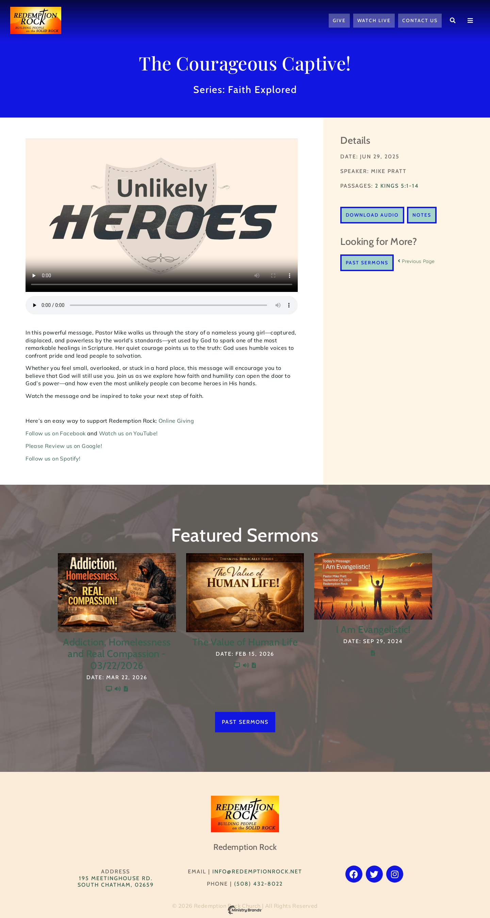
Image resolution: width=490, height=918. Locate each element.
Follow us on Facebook (55, 433)
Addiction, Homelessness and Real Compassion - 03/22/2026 (116, 653)
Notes (421, 215)
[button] (453, 20)
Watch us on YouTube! (128, 433)
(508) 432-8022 (258, 884)
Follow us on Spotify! (53, 458)
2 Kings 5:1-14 (397, 186)
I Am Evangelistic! (373, 629)
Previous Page (416, 261)
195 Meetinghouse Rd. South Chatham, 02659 (116, 881)
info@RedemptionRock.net (257, 871)
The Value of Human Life (245, 642)
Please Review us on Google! (64, 445)
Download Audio (372, 215)
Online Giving (177, 420)
